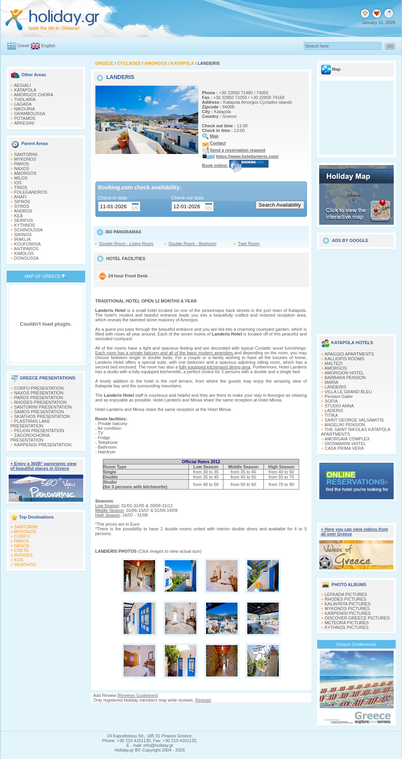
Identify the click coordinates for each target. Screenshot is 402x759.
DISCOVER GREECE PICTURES (357, 618)
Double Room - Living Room (126, 243)
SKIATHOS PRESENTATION (42, 416)
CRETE (21, 550)
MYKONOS (25, 159)
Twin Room (248, 243)
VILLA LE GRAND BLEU (348, 391)
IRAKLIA (22, 239)
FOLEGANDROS (30, 192)
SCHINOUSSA (28, 229)
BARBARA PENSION (345, 377)
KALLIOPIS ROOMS (344, 358)
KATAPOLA (25, 90)
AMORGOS (25, 173)
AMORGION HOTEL (344, 372)
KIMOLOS (24, 253)
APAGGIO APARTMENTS (349, 354)
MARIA (331, 382)
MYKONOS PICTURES (347, 608)
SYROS (21, 206)
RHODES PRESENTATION (40, 402)
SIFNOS (22, 201)
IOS (18, 182)
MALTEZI (334, 363)
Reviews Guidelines (138, 695)
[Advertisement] (356, 288)
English (48, 45)
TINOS (20, 187)
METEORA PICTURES (347, 622)
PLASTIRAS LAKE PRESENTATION (30, 423)
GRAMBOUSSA (29, 113)
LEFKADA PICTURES (346, 594)
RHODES (23, 555)
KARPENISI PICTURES (348, 613)
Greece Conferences (356, 644)
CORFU (21, 536)
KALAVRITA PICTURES (348, 603)
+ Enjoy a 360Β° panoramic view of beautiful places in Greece (44, 466)
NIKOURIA (24, 108)
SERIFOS (23, 220)
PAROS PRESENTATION (38, 397)
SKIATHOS (25, 564)
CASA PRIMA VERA (344, 448)
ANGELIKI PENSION (344, 424)
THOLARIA (25, 99)
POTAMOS (24, 118)
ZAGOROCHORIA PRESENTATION (30, 437)
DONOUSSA (26, 258)
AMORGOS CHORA (33, 94)
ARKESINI (24, 123)
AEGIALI (22, 85)
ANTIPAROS (26, 248)
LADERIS (334, 410)
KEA (18, 215)
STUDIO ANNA (339, 405)
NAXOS (21, 168)
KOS (18, 559)
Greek (23, 45)
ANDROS (23, 211)
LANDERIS (335, 387)
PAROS (21, 163)
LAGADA (23, 104)
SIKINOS (23, 234)
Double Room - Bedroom (193, 243)
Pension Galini (339, 396)
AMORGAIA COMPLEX (347, 438)
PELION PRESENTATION (39, 430)
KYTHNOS (24, 225)
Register (203, 700)
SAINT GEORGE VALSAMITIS (354, 420)
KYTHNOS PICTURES (347, 627)
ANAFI (20, 196)
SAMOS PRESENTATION (39, 411)
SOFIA (331, 401)
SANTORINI (26, 154)
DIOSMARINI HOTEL (345, 443)
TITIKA (331, 415)
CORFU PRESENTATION (39, 388)
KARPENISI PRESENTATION (42, 444)
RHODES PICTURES (345, 599)
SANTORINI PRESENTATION (43, 407)
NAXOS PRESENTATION (39, 392)
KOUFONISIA (27, 244)
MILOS (20, 178)
